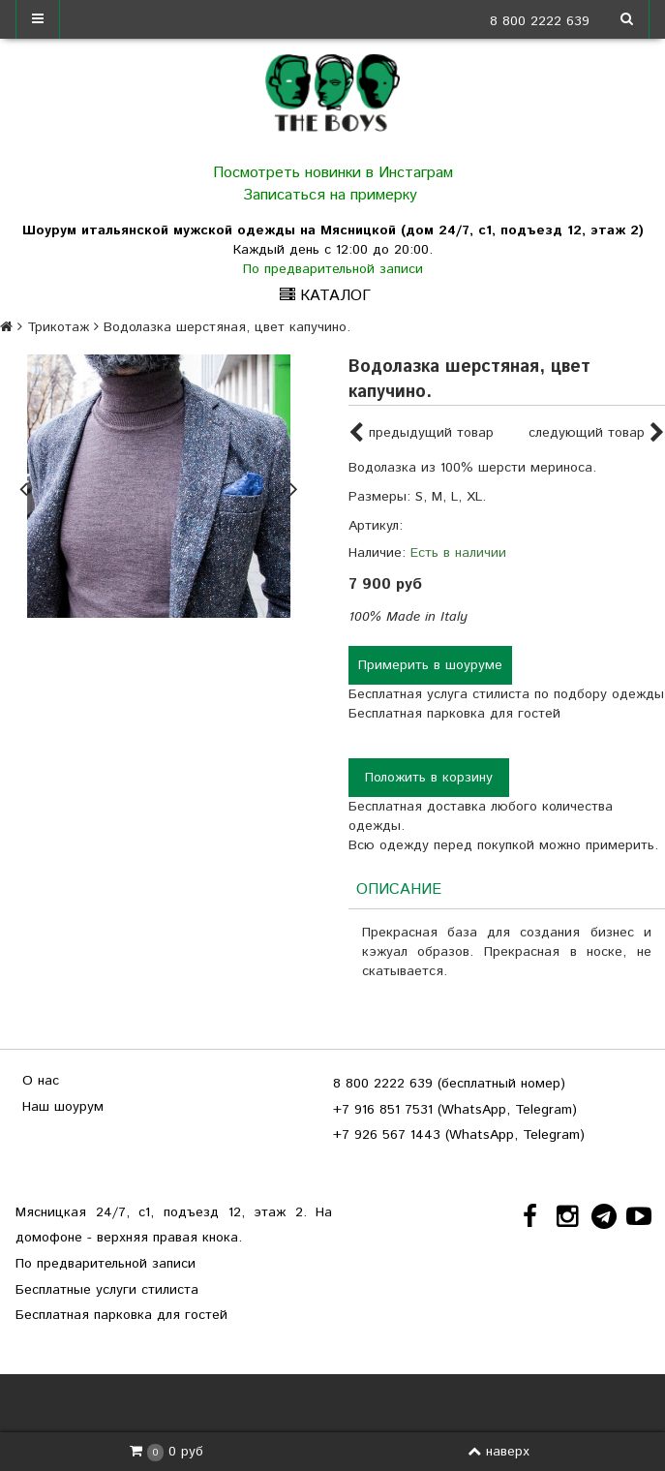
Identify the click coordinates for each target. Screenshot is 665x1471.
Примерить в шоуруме (430, 665)
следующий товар (597, 433)
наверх (498, 1451)
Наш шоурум (63, 1107)
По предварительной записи (333, 269)
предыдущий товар (421, 433)
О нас (40, 1080)
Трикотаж (58, 327)
